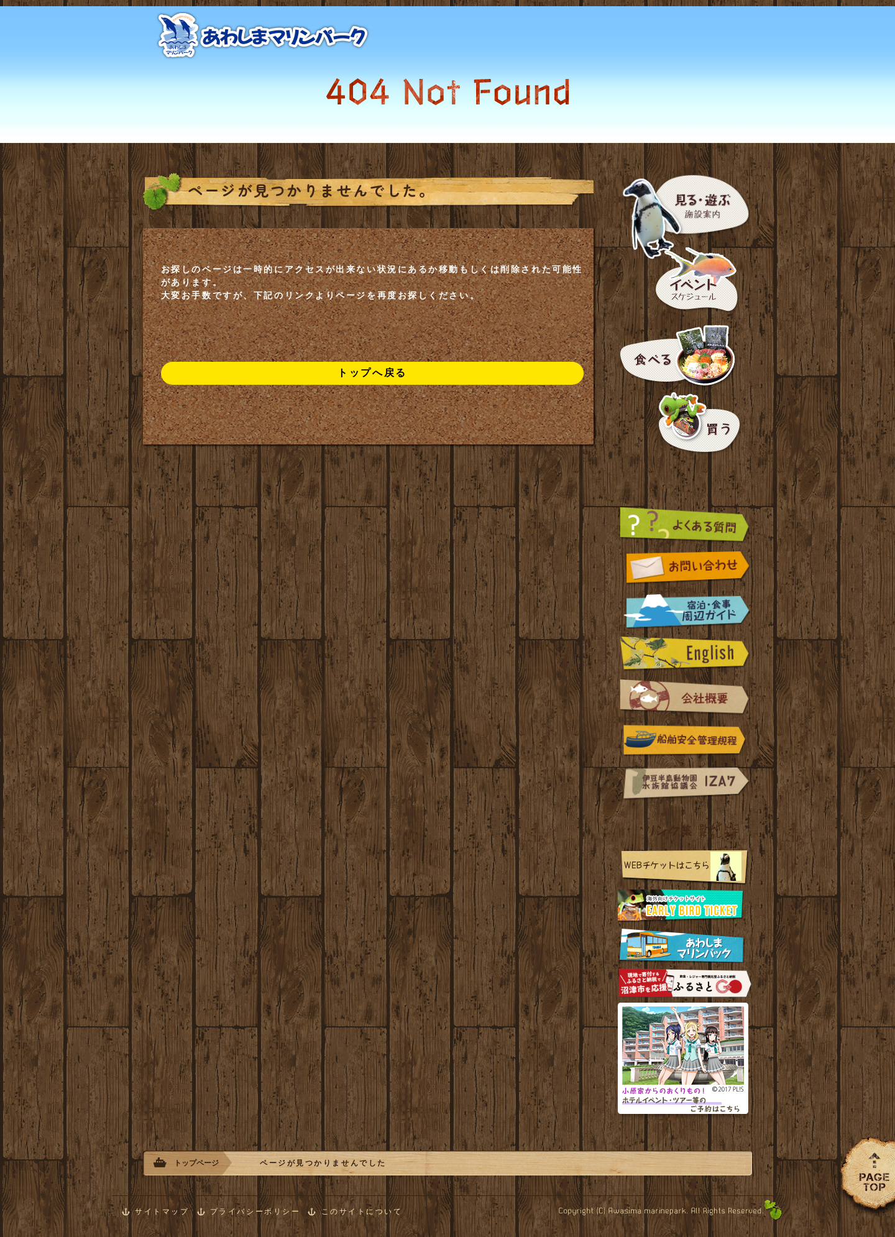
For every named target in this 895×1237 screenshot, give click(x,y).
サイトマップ (162, 1211)
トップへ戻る (371, 372)
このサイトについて (362, 1211)
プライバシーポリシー (255, 1211)
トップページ (196, 1163)
